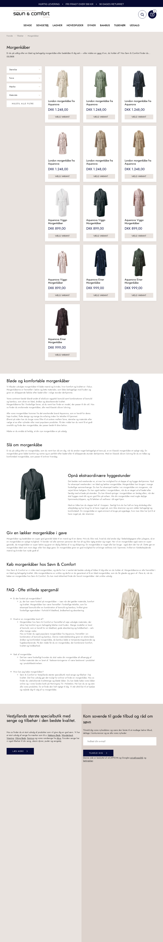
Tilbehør (119, 25)
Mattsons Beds (54, 735)
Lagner (57, 25)
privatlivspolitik (136, 757)
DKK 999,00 (95, 288)
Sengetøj (42, 25)
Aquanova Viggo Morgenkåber (57, 221)
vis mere (10, 56)
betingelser (88, 760)
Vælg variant (62, 116)
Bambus (105, 25)
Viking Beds (20, 738)
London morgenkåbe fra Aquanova (61, 102)
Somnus (30, 738)
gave (99, 53)
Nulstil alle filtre (23, 103)
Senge (27, 25)
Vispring (10, 738)
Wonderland (67, 735)
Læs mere (18, 751)
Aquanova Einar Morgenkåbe (95, 281)
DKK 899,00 (57, 228)
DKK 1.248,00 (58, 110)
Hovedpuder (75, 25)
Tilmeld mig (96, 753)
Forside (10, 35)
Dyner (91, 25)
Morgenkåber (33, 35)
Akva (59, 738)
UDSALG (135, 25)
